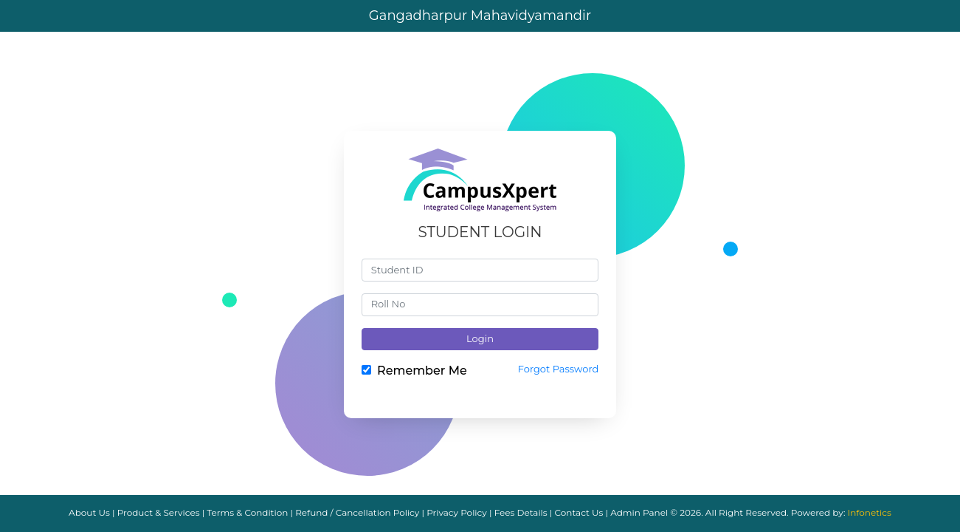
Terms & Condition (247, 512)
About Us (89, 512)
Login (480, 338)
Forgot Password (558, 369)
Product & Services (158, 512)
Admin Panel (639, 512)
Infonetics (869, 512)
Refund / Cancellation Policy (357, 512)
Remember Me (422, 371)
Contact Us (579, 512)
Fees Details (521, 512)
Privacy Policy (457, 512)
